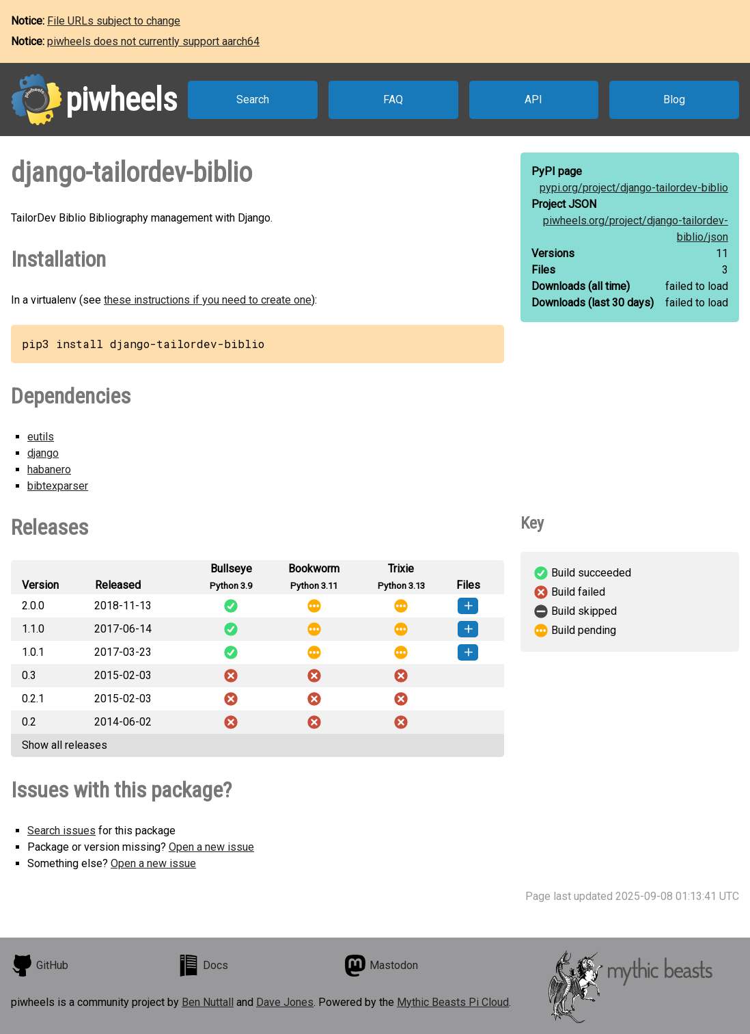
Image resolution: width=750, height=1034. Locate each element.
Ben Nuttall (208, 1002)
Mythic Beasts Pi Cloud (453, 1002)
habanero (49, 469)
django (43, 453)
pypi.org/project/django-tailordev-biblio (634, 187)
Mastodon (381, 966)
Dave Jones (285, 1002)
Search (252, 99)
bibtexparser (57, 485)
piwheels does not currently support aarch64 (153, 41)
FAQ (393, 99)
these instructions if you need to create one (207, 299)
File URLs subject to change (113, 20)
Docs (203, 966)
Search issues (61, 830)
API (533, 99)
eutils (40, 436)
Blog (674, 99)
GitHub (39, 966)
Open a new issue (211, 846)
